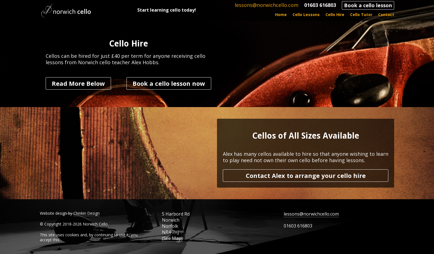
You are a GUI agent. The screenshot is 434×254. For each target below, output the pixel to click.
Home (281, 14)
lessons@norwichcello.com (266, 5)
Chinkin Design (86, 213)
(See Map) (172, 238)
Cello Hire (335, 14)
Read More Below (78, 83)
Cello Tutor (361, 14)
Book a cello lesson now (169, 83)
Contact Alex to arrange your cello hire (306, 175)
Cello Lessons (306, 14)
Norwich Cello (66, 10)
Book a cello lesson (368, 5)
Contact (386, 14)
